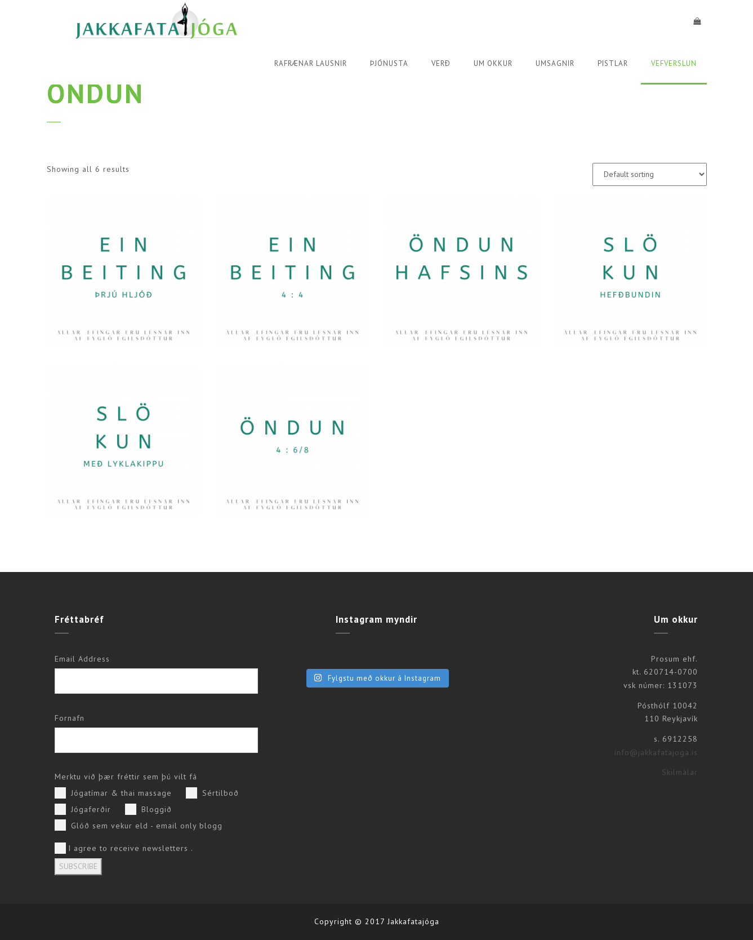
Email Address (82, 659)
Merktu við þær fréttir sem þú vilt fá (126, 776)
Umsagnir (555, 63)
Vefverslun (674, 63)
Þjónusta (389, 63)
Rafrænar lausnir (310, 63)
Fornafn (69, 718)
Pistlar (613, 63)
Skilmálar (680, 772)
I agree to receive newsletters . (124, 848)
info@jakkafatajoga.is (656, 752)
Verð (441, 63)
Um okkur (493, 63)
